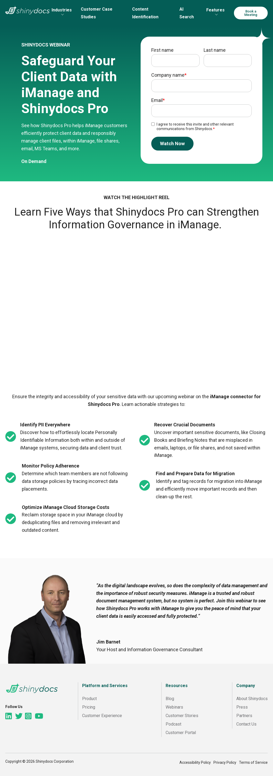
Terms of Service (253, 762)
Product (89, 698)
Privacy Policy (224, 762)
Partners (244, 715)
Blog (170, 698)
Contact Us (246, 724)
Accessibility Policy (195, 762)
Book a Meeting (250, 13)
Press (242, 707)
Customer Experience (102, 715)
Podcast (173, 724)
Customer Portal (181, 732)
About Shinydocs (252, 698)
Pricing (88, 707)
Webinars (174, 707)
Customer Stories (182, 715)
